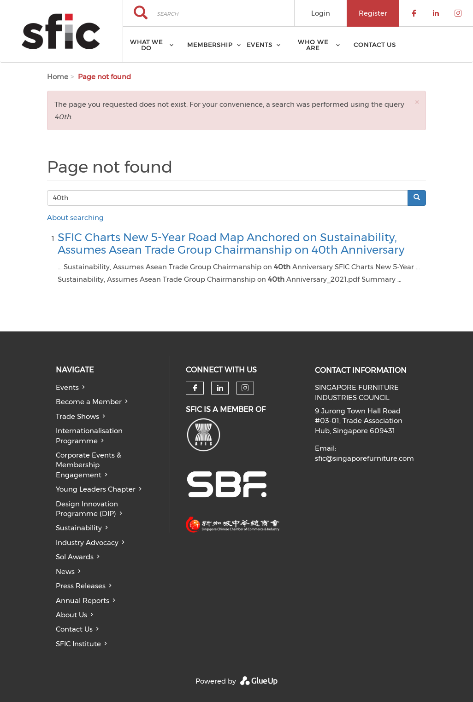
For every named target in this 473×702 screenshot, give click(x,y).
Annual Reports (82, 600)
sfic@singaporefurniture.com (364, 458)
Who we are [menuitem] (313, 45)
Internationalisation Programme (89, 435)
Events (67, 387)
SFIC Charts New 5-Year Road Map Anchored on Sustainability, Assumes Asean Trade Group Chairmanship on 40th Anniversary (231, 243)
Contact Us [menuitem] (375, 44)
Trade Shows (77, 416)
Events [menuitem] (259, 44)
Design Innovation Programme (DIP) (87, 508)
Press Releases (81, 585)
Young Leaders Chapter (96, 489)
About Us (71, 614)
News (65, 571)
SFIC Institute (78, 643)
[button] (416, 102)
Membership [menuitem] (210, 44)
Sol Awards (75, 556)
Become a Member (89, 401)
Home (57, 76)
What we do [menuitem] (146, 45)
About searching (75, 217)
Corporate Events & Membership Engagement (88, 465)
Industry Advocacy (87, 542)
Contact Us (74, 629)
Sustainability (79, 527)
